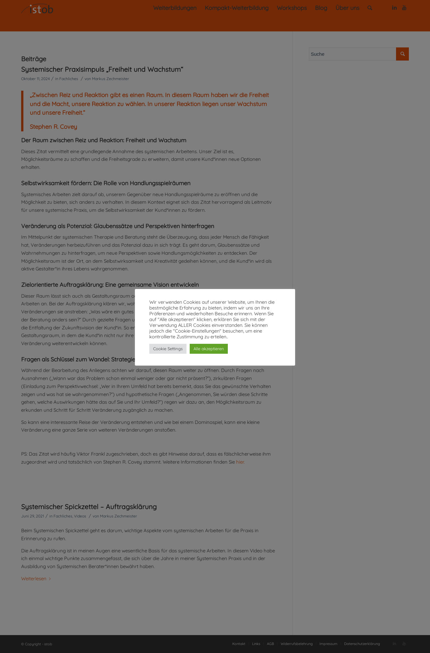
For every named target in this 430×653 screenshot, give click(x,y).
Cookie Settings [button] (168, 348)
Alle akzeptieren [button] (209, 348)
